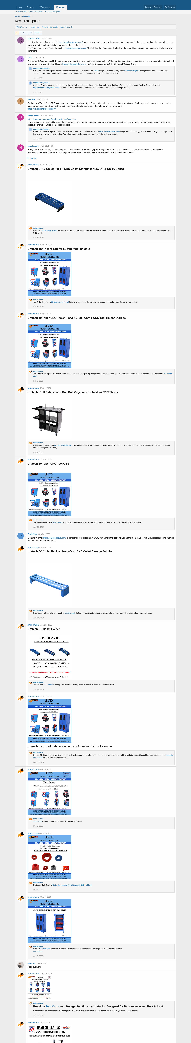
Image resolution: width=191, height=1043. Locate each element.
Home (20, 7)
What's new (45, 7)
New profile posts (36, 12)
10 (31, 33)
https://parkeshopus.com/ (76, 48)
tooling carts (45, 949)
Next (37, 33)
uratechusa (33, 165)
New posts (34, 27)
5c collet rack (70, 613)
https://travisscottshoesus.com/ (42, 109)
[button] (36, 7)
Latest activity (66, 27)
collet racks (50, 685)
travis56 (31, 99)
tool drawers (58, 522)
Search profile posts (53, 12)
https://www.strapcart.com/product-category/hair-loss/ (52, 119)
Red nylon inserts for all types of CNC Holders (71, 885)
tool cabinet (37, 951)
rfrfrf (30, 57)
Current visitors (21, 12)
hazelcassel (33, 115)
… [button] (27, 33)
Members (60, 7)
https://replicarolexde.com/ (71, 42)
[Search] (170, 7)
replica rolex (34, 38)
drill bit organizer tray (63, 445)
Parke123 (32, 534)
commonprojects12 (41, 68)
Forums (30, 7)
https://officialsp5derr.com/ (74, 64)
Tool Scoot (37, 821)
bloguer (31, 963)
